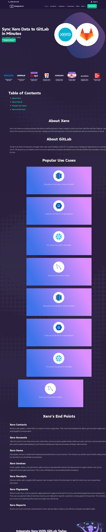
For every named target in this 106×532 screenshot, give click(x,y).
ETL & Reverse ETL (38, 501)
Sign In (94, 2)
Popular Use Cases (19, 106)
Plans (77, 6)
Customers (91, 499)
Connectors (70, 6)
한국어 (89, 523)
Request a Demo (9, 40)
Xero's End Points (19, 109)
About (89, 506)
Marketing (35, 509)
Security (61, 514)
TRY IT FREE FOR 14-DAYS (41, 359)
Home (44, 6)
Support (34, 514)
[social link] (9, 513)
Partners (90, 509)
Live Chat (62, 501)
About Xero (16, 98)
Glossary (62, 521)
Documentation (64, 509)
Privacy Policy (63, 519)
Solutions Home (37, 499)
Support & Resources (66, 504)
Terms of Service (93, 530)
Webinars (90, 504)
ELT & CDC (35, 504)
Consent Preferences (66, 524)
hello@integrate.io (16, 504)
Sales (33, 511)
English (89, 518)
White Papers (91, 501)
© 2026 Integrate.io (14, 530)
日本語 (89, 520)
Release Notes (36, 519)
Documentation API (65, 511)
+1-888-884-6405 (16, 509)
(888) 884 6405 (13, 2)
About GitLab (17, 102)
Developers (35, 516)
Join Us (89, 511)
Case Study (34, 70)
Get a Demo (92, 6)
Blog (60, 499)
